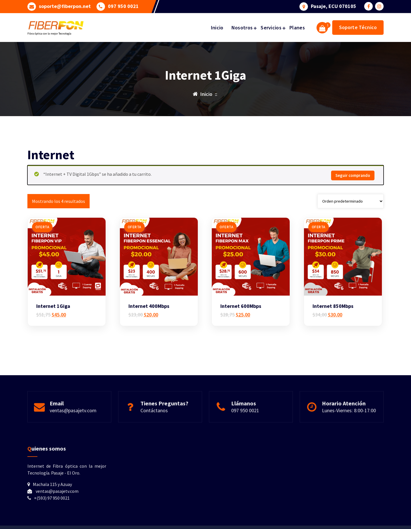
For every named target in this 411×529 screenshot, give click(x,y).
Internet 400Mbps (148, 309)
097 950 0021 (123, 6)
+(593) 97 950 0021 (52, 509)
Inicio (217, 27)
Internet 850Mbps (333, 309)
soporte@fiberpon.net (65, 6)
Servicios (271, 27)
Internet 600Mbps (240, 309)
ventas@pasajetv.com (73, 416)
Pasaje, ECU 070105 (333, 6)
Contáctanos (154, 416)
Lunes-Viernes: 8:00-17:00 (349, 416)
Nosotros (242, 27)
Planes (297, 27)
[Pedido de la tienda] (350, 204)
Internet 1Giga (53, 309)
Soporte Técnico (358, 27)
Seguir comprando (352, 178)
